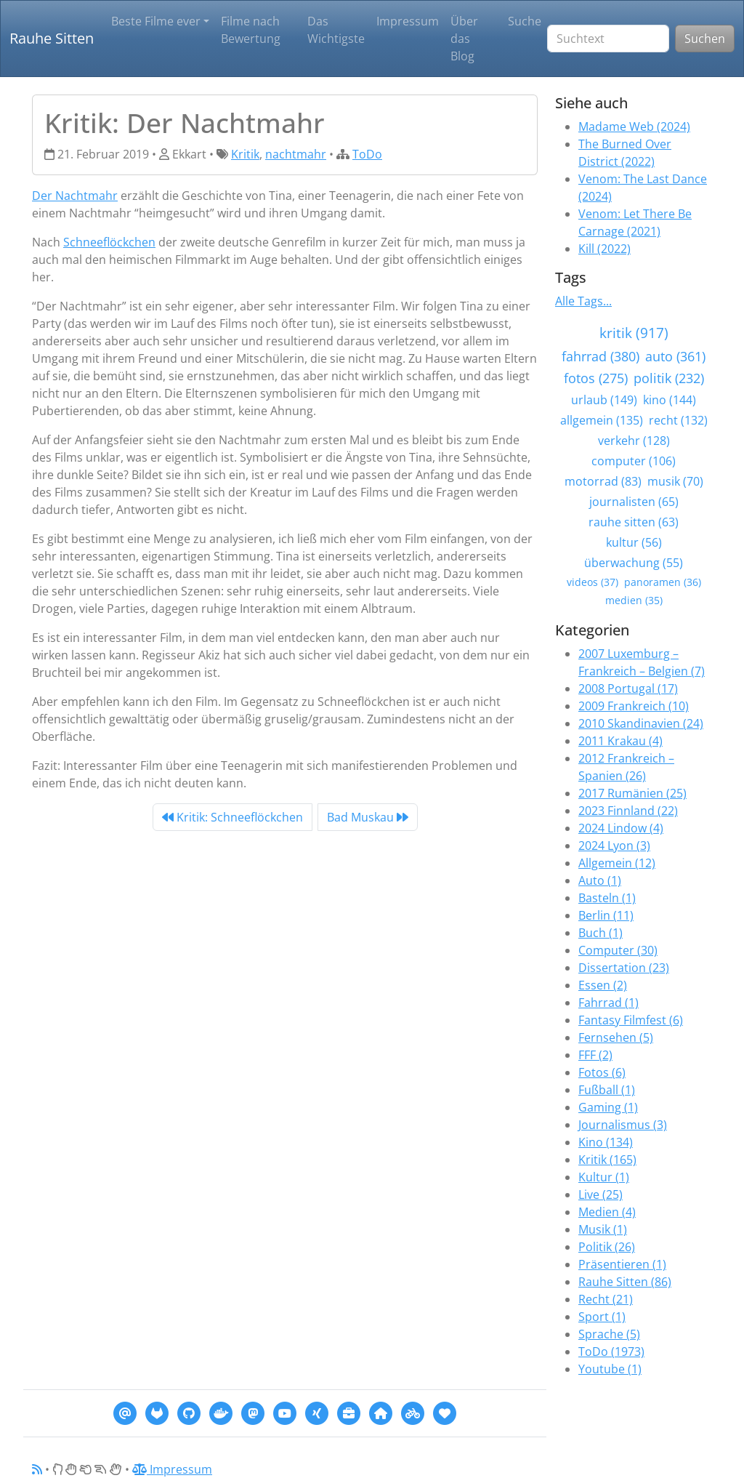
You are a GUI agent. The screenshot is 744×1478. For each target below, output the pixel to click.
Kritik (245, 154)
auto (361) (675, 356)
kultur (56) (634, 542)
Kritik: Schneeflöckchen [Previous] (232, 817)
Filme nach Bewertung (250, 30)
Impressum (407, 21)
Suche (524, 21)
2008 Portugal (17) (628, 688)
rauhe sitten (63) (634, 522)
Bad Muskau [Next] (367, 817)
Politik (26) (606, 1247)
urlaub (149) (604, 400)
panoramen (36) (662, 582)
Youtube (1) (610, 1369)
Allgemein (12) (616, 863)
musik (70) (675, 481)
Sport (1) (602, 1317)
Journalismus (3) (622, 1125)
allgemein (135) (601, 420)
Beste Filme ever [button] (156, 21)
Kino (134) (605, 1142)
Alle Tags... (583, 301)
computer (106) (633, 461)
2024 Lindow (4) (620, 828)
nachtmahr (295, 154)
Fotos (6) (602, 1072)
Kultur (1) (603, 1177)
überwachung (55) (633, 563)
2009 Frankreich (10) (633, 706)
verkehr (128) (634, 441)
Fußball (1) (606, 1090)
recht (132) (678, 420)
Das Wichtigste (336, 30)
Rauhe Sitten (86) (624, 1282)
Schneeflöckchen (109, 242)
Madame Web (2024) (634, 126)
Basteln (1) (607, 898)
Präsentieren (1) (622, 1264)
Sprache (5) (609, 1334)
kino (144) (669, 400)
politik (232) (669, 378)
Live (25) (600, 1194)
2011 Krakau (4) (620, 741)
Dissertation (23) (623, 968)
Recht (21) (605, 1299)
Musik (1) (602, 1229)
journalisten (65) (634, 502)
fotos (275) (596, 378)
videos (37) (592, 582)
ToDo (367, 154)
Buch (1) (600, 933)
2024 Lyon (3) (614, 846)
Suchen (704, 39)
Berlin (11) (606, 915)
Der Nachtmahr (75, 196)
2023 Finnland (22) (628, 811)
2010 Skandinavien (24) (640, 723)
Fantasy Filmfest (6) (630, 1020)
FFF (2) (595, 1055)
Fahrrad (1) (608, 1003)
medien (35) (634, 600)
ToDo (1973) (611, 1351)
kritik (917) (633, 332)
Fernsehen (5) (615, 1037)
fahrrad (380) (600, 356)
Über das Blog (464, 38)
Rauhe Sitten (51, 38)
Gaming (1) (608, 1107)
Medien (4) (607, 1212)
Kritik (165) (607, 1160)
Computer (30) (618, 950)
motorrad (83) (603, 481)
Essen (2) (602, 985)
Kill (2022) (604, 249)
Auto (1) (599, 880)
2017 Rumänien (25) (632, 793)
